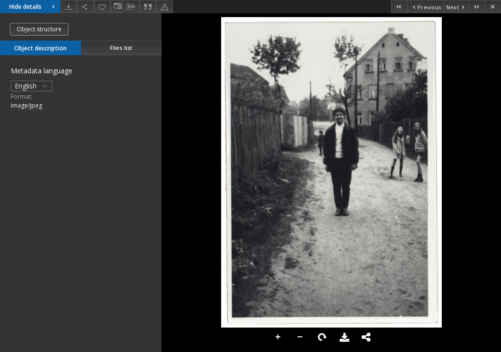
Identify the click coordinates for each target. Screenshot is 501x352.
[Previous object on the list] (425, 6)
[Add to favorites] (102, 6)
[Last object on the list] (477, 6)
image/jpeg (26, 105)
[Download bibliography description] (130, 7)
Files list (121, 47)
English (31, 85)
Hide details (33, 6)
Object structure (39, 29)
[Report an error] (164, 6)
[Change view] (116, 6)
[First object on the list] (399, 6)
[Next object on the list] (456, 6)
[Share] (85, 6)
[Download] (68, 6)
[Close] (493, 6)
